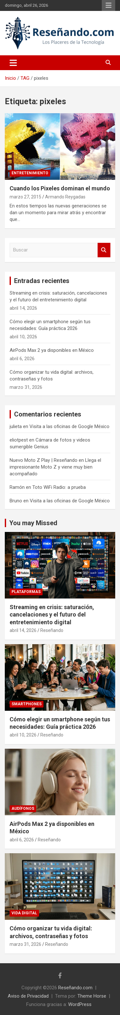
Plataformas (26, 592)
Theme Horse (91, 996)
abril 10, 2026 (23, 734)
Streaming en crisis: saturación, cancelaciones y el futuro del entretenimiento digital (52, 615)
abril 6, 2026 (22, 839)
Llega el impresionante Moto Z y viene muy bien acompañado (55, 467)
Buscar (104, 250)
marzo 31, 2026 (25, 944)
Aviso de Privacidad (28, 996)
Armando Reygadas (65, 196)
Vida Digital (24, 913)
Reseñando (51, 630)
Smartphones (27, 704)
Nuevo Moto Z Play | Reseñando (43, 460)
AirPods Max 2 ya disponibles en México (52, 350)
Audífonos (23, 808)
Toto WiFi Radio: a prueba (59, 487)
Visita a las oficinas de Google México (69, 426)
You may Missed (33, 523)
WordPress (80, 1004)
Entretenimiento (30, 173)
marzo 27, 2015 (25, 196)
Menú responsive (108, 5)
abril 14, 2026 (23, 630)
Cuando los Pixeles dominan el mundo (60, 188)
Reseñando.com (75, 988)
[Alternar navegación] (13, 62)
